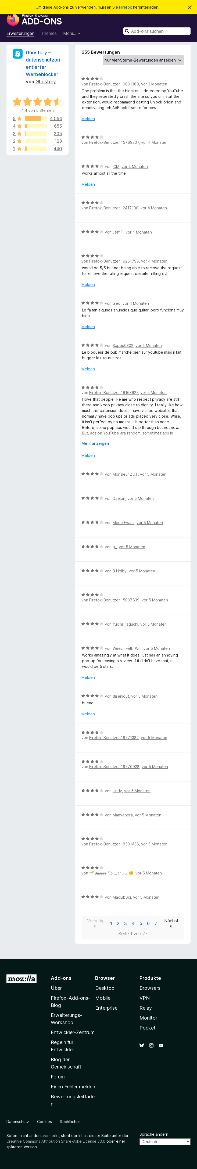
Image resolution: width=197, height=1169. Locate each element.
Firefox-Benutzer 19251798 (114, 261)
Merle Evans (123, 522)
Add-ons (61, 978)
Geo (116, 303)
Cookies (44, 1121)
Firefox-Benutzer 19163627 (113, 392)
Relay (145, 1008)
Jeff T (118, 232)
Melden (88, 118)
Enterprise (106, 1008)
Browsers (149, 988)
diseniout (121, 696)
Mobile (102, 998)
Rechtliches (70, 1121)
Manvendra (123, 815)
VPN (144, 998)
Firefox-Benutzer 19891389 (114, 84)
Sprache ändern (153, 1134)
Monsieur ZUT (125, 474)
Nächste (171, 923)
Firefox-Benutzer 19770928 (114, 766)
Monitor (148, 1018)
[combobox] (157, 31)
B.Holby (120, 571)
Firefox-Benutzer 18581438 (114, 844)
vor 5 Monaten (153, 392)
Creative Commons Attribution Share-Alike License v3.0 (55, 1141)
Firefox (125, 7)
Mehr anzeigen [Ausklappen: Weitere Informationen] (95, 443)
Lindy (117, 790)
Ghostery (45, 81)
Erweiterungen (20, 33)
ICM (116, 166)
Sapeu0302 (123, 345)
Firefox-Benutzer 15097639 (114, 600)
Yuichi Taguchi (125, 624)
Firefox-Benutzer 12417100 (113, 208)
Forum (58, 1077)
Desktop (104, 988)
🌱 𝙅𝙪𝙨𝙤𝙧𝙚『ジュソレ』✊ (111, 873)
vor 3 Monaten (154, 84)
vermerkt (51, 1135)
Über (56, 988)
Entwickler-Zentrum (73, 1032)
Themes (49, 33)
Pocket (147, 1028)
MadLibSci (122, 897)
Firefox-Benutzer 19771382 (114, 737)
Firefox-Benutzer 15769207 (114, 142)
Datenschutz (17, 1121)
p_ (115, 546)
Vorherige (95, 923)
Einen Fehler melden (73, 1086)
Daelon (119, 498)
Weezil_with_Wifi (127, 648)
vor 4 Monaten (154, 142)
